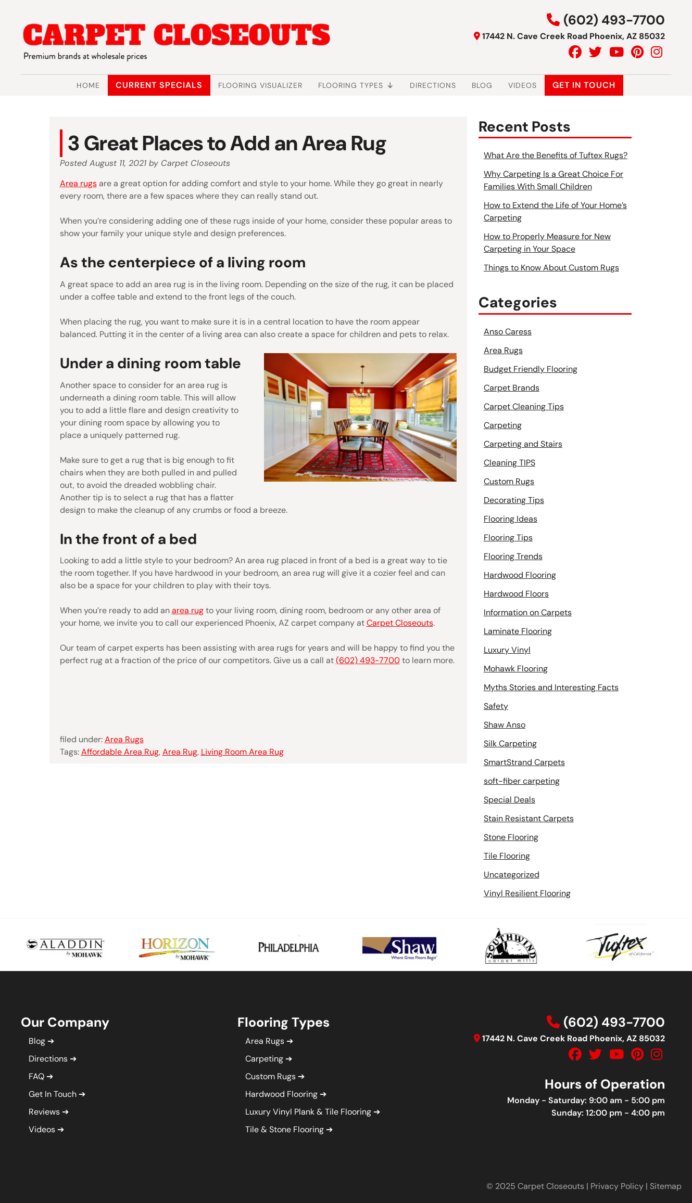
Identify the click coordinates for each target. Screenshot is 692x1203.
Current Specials (159, 85)
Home (88, 85)
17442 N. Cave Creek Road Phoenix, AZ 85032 (573, 36)
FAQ (36, 1076)
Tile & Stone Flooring (284, 1129)
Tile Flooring (507, 855)
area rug (188, 610)
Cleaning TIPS (509, 462)
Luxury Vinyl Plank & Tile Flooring (308, 1111)
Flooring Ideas (510, 518)
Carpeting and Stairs (523, 443)
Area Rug (179, 751)
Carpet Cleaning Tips (524, 406)
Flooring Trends (513, 556)
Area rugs (78, 183)
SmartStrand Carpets (524, 762)
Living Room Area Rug (242, 751)
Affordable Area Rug (120, 751)
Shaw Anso (504, 724)
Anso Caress (508, 331)
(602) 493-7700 (614, 20)
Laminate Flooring (518, 631)
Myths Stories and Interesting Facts (551, 687)
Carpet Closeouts (400, 622)
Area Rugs (124, 739)
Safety (496, 706)
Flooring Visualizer (260, 85)
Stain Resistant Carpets (529, 818)
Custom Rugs (509, 481)
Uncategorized (511, 874)
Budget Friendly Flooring (530, 369)
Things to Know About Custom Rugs (551, 267)
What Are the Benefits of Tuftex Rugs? (555, 155)
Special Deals (509, 799)
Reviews (44, 1111)
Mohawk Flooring (516, 668)
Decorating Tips (514, 500)
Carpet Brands (511, 387)
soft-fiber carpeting (522, 780)
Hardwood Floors (516, 593)
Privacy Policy (617, 1186)
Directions (433, 85)
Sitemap (666, 1186)
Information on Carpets (528, 612)
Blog (482, 85)
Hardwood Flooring (520, 575)
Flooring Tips (508, 537)
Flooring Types (356, 85)
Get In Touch (583, 85)
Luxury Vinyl (507, 649)
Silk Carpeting (510, 743)
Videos (522, 85)
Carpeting (503, 425)
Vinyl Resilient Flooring (527, 893)
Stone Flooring (511, 837)
